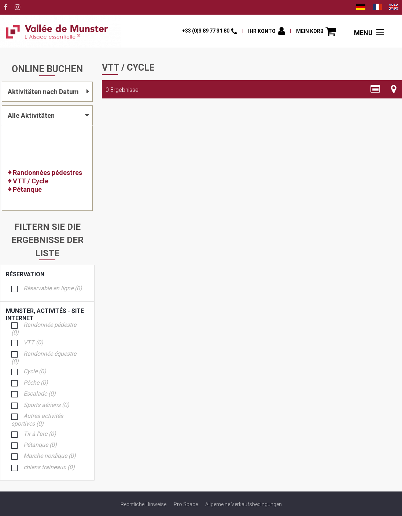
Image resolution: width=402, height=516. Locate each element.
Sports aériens (46, 405)
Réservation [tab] (45, 274)
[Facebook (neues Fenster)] (5, 7)
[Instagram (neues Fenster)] (17, 7)
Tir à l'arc (39, 434)
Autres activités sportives (37, 420)
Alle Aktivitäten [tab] (31, 115)
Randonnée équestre (43, 358)
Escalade (39, 394)
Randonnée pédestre (43, 329)
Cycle (34, 371)
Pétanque (40, 445)
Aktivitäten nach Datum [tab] (43, 92)
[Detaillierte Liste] (375, 89)
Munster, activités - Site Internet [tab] (45, 311)
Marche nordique (49, 456)
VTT (33, 343)
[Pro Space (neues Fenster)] (186, 504)
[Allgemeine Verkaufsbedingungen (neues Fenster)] (243, 504)
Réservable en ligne (52, 288)
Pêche (35, 383)
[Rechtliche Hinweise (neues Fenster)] (143, 504)
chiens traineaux (49, 467)
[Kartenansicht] (394, 89)
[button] (316, 31)
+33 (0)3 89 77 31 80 (205, 31)
